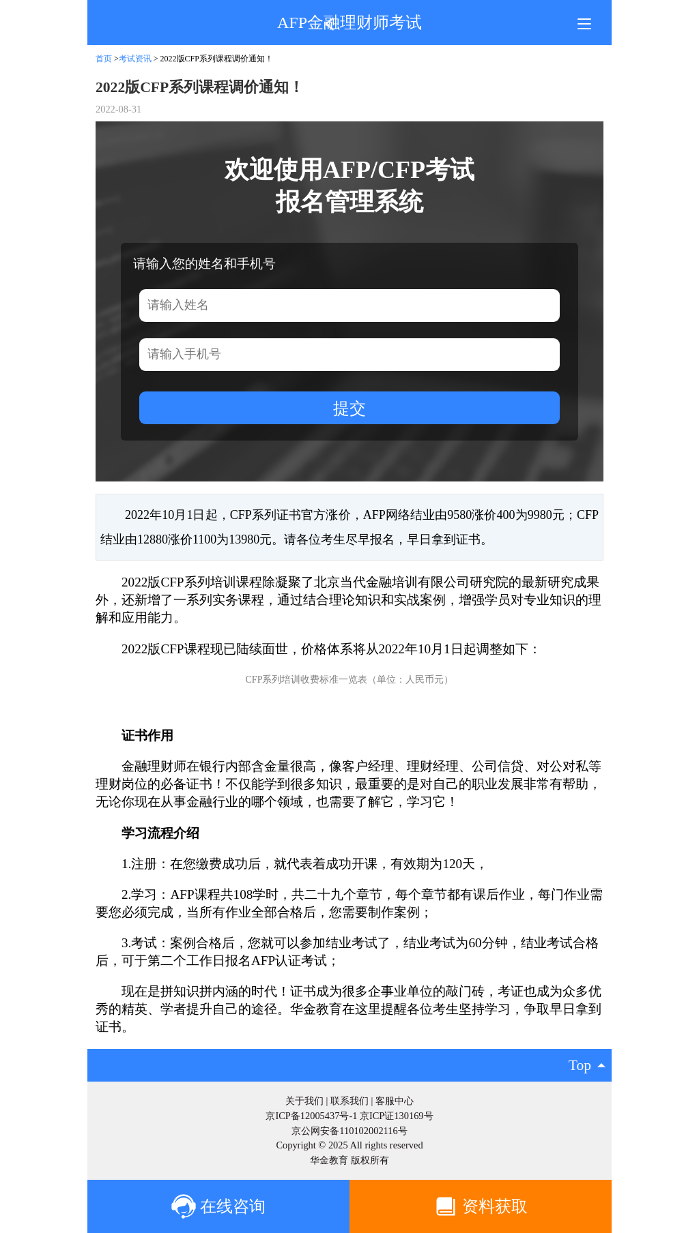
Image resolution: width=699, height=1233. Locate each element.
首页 (104, 58)
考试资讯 (135, 58)
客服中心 (394, 1100)
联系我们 (349, 1100)
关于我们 (304, 1100)
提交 (349, 408)
